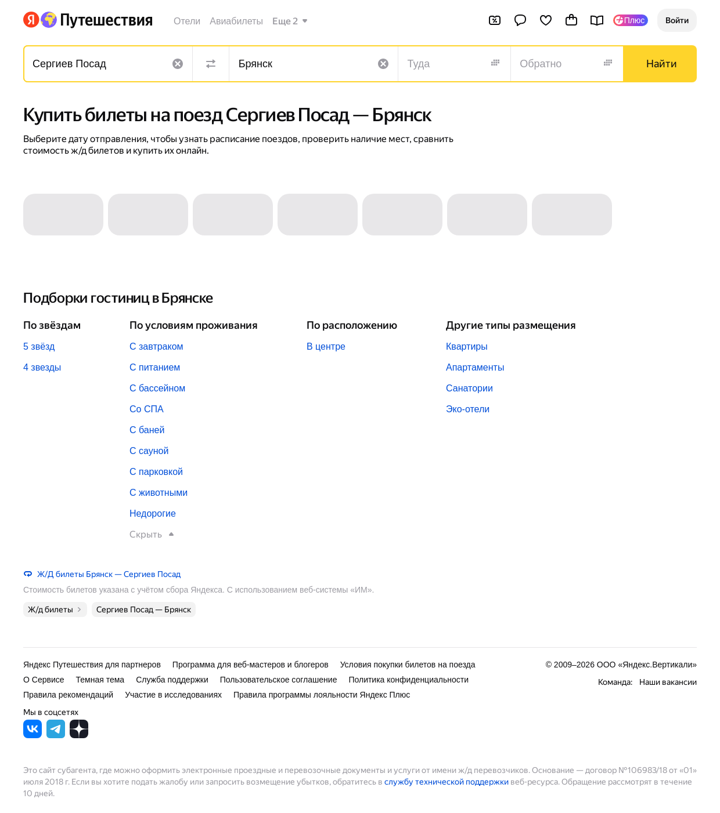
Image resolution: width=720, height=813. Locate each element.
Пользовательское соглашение (278, 679)
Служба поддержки (172, 679)
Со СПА (146, 409)
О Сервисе (43, 679)
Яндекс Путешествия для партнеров (92, 664)
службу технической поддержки (446, 781)
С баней (146, 430)
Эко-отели (467, 409)
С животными (158, 493)
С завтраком (156, 346)
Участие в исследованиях (173, 694)
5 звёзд (39, 346)
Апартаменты (475, 367)
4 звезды (42, 367)
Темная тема (100, 679)
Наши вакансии (668, 682)
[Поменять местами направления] (210, 63)
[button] (677, 20)
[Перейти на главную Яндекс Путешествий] (96, 19)
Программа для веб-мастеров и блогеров (250, 664)
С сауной (148, 451)
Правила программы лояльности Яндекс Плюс (321, 694)
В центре (326, 346)
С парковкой (156, 472)
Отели (187, 21)
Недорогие (152, 513)
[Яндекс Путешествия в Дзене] (79, 735)
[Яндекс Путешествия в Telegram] (55, 735)
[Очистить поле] (177, 64)
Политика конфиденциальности (408, 679)
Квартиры (467, 346)
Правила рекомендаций (68, 694)
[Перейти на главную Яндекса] (31, 19)
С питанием (154, 367)
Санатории (469, 388)
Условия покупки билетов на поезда (408, 664)
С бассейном (157, 388)
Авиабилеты (236, 21)
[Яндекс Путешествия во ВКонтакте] (32, 735)
